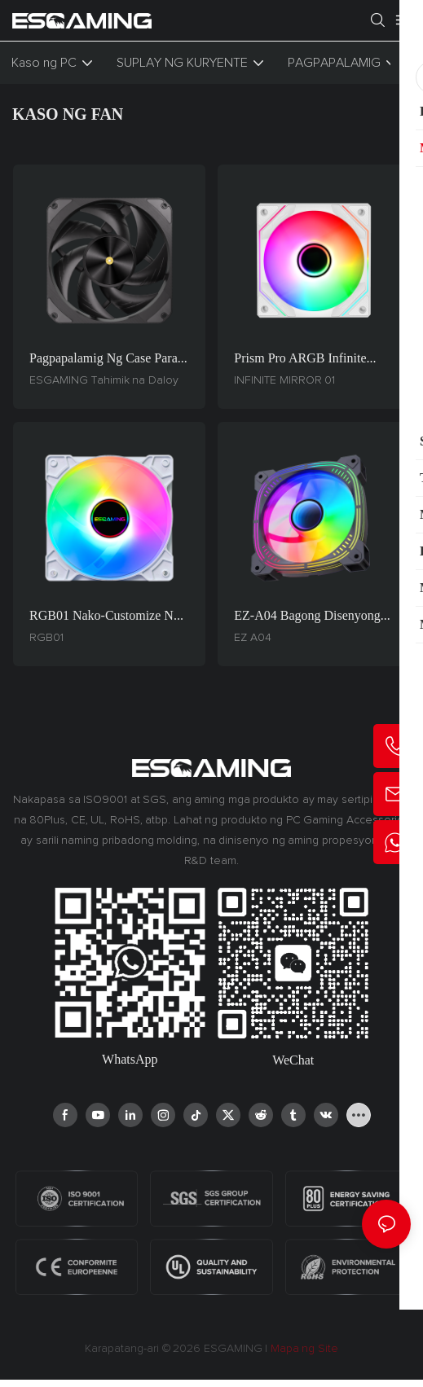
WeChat (293, 1060)
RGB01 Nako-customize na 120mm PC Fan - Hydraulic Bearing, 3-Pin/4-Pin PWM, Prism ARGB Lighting (104, 616)
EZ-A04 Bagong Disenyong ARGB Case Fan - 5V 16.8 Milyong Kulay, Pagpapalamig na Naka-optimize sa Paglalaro (307, 616)
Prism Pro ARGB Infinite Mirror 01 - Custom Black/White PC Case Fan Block (302, 359)
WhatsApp (129, 1059)
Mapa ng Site (302, 1348)
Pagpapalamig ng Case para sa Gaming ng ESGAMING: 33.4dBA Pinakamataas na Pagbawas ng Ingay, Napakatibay (106, 359)
